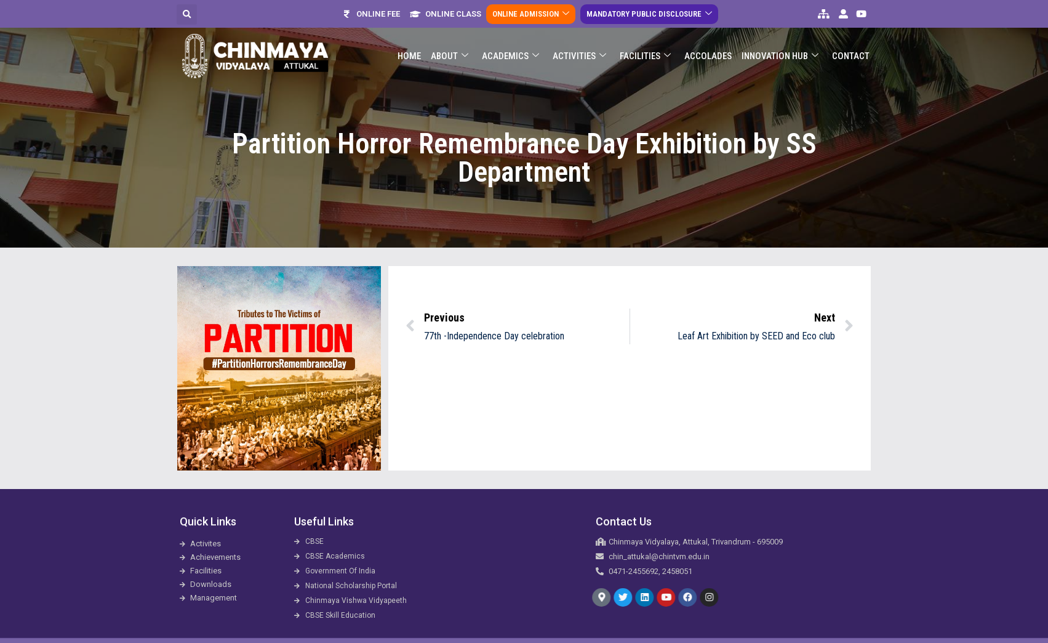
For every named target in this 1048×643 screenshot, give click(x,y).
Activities (579, 51)
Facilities (645, 51)
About (449, 51)
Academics (510, 51)
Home (409, 51)
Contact (851, 51)
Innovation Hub (780, 51)
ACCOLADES (708, 51)
